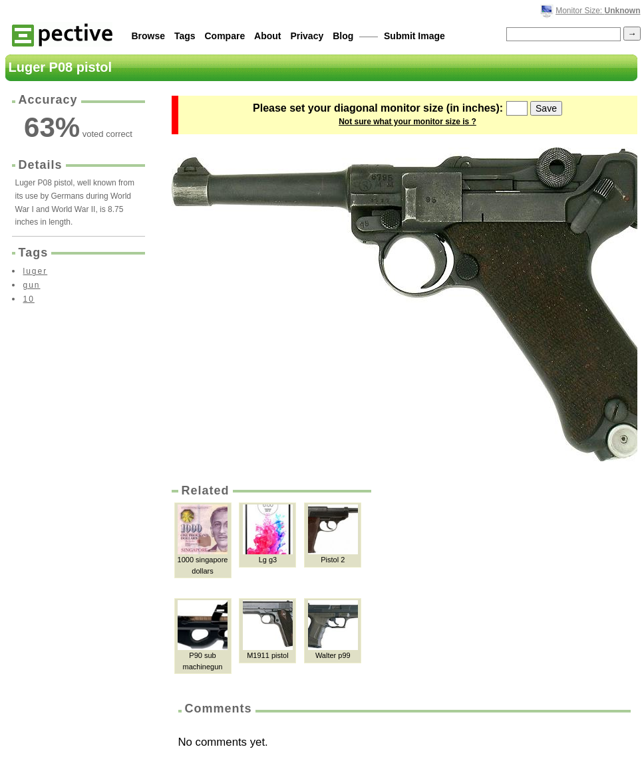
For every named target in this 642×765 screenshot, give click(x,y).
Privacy (306, 36)
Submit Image (414, 36)
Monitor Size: (598, 10)
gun (32, 285)
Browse (149, 36)
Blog (343, 36)
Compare (225, 36)
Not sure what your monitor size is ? (407, 121)
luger (35, 271)
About (267, 36)
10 (29, 299)
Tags (185, 36)
